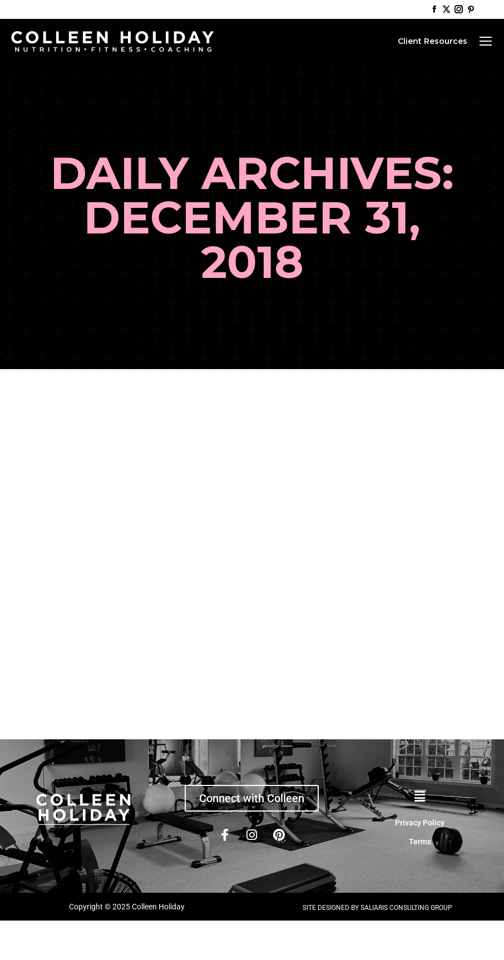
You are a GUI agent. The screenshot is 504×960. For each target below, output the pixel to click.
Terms (420, 841)
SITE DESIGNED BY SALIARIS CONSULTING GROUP (377, 908)
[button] (420, 797)
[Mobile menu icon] (485, 41)
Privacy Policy (419, 822)
